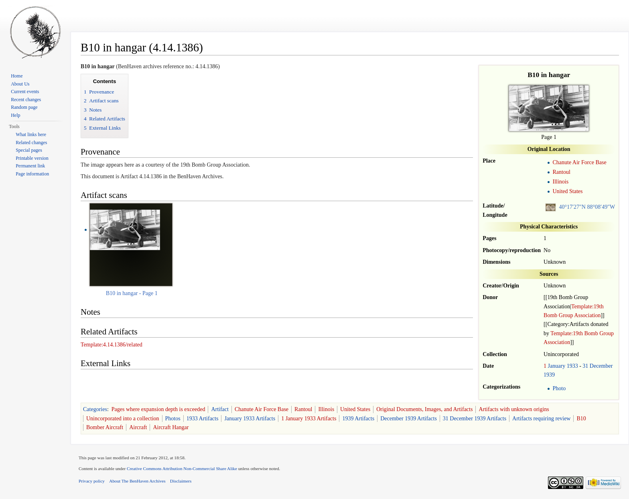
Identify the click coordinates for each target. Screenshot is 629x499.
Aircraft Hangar (171, 427)
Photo (559, 388)
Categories (95, 409)
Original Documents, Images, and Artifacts (424, 409)
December (601, 366)
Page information (32, 174)
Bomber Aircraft (104, 427)
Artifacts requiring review (541, 418)
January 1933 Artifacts (249, 418)
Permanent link (30, 166)
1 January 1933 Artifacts (308, 418)
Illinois (560, 182)
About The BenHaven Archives (137, 481)
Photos (173, 418)
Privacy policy (92, 481)
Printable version (32, 158)
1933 (572, 366)
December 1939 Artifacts (408, 418)
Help (15, 115)
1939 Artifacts (358, 418)
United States (567, 191)
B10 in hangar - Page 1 (132, 293)
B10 (581, 418)
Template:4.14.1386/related (111, 345)
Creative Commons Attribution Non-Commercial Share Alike (182, 468)
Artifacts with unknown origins (514, 409)
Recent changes (26, 99)
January (557, 366)
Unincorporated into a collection (122, 418)
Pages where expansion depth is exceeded (158, 409)
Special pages (29, 150)
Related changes (31, 142)
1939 (549, 375)
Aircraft (138, 427)
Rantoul (561, 172)
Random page (24, 107)
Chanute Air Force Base (579, 162)
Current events (25, 91)
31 (585, 366)
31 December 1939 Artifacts (474, 418)
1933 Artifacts (203, 418)
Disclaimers (180, 481)
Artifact (220, 409)
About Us (20, 84)
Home (16, 76)
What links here (31, 134)
